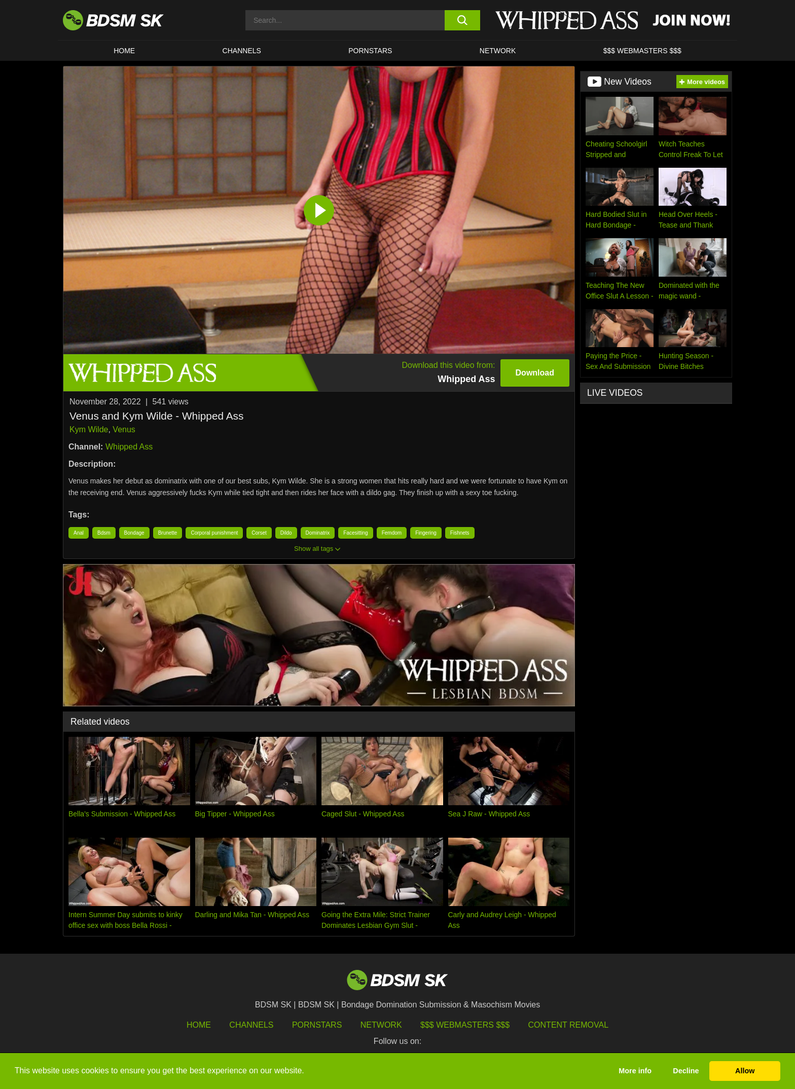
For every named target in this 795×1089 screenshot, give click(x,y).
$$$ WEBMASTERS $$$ (642, 51)
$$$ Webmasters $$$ (465, 1025)
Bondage (134, 533)
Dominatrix (318, 533)
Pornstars (317, 1025)
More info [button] (635, 1071)
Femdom (392, 533)
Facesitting (355, 533)
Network (498, 51)
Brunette (167, 533)
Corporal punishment (214, 533)
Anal (79, 533)
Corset (258, 533)
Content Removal (568, 1025)
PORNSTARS (370, 51)
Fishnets (459, 533)
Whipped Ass (129, 446)
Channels (251, 1025)
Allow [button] (744, 1071)
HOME (124, 51)
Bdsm (104, 533)
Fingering (426, 533)
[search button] (462, 20)
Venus (124, 429)
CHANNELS (242, 51)
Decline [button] (686, 1071)
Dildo (286, 533)
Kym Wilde (88, 429)
